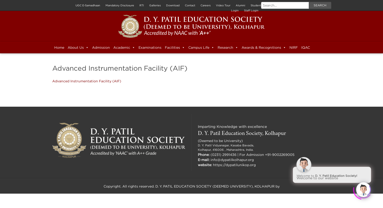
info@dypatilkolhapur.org (232, 159)
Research (228, 47)
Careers (206, 5)
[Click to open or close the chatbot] (363, 188)
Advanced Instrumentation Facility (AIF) (86, 81)
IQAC (305, 47)
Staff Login (251, 10)
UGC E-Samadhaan (87, 5)
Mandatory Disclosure (120, 5)
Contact (190, 5)
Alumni (240, 5)
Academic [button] (124, 47)
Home (59, 47)
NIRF (293, 47)
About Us (78, 47)
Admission (101, 47)
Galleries (155, 5)
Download (173, 5)
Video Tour (223, 5)
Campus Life (201, 47)
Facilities (175, 47)
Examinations (149, 47)
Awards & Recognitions (264, 47)
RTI (141, 5)
